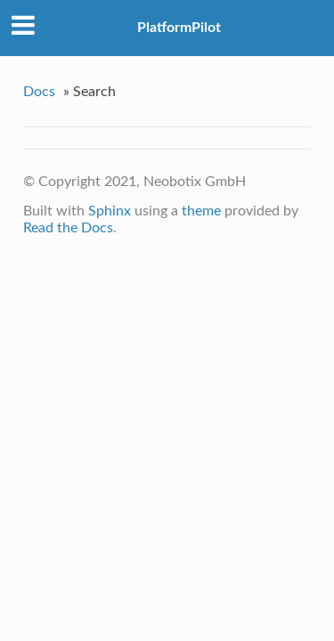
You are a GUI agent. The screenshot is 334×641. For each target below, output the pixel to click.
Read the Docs (68, 228)
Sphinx (109, 211)
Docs (39, 92)
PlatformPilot (179, 27)
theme (201, 211)
